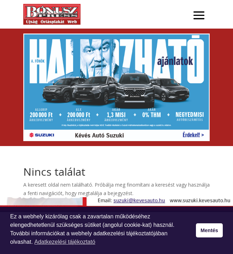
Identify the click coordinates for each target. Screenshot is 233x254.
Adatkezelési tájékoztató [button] (64, 242)
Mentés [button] (209, 230)
